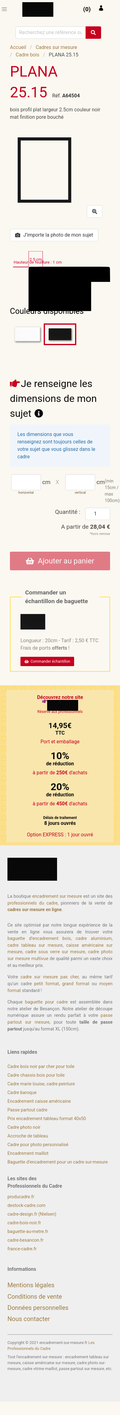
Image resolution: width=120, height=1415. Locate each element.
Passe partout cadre (27, 1110)
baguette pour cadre (46, 1002)
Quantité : (67, 511)
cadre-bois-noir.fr (24, 1223)
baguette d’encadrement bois (39, 938)
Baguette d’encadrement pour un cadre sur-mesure (57, 1162)
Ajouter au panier (60, 561)
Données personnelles (38, 1307)
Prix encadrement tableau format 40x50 (46, 1118)
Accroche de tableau (27, 1136)
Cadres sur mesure (56, 47)
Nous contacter (28, 1319)
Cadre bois (27, 55)
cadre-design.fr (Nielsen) (31, 1214)
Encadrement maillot (27, 1153)
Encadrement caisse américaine (39, 1101)
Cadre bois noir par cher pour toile (40, 1066)
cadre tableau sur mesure (35, 945)
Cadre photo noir (23, 1127)
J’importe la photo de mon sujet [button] (54, 235)
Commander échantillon (47, 661)
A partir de (85, 526)
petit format (46, 983)
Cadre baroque (22, 1092)
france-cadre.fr (22, 1249)
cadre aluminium (94, 938)
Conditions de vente (34, 1296)
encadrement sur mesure (57, 896)
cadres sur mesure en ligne (34, 909)
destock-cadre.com (26, 1205)
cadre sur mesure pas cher (49, 977)
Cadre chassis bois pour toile (36, 1075)
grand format (76, 983)
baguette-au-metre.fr (27, 1231)
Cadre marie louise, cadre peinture (41, 1084)
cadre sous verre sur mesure (55, 951)
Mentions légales (31, 1285)
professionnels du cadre (32, 903)
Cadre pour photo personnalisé (37, 1144)
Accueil (18, 47)
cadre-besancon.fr (25, 1240)
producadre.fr (20, 1196)
